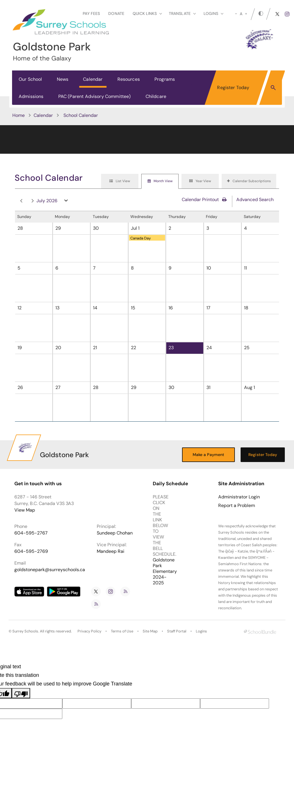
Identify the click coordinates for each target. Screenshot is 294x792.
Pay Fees (91, 13)
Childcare (156, 96)
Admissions (31, 96)
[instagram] (287, 14)
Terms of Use (122, 631)
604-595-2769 (31, 551)
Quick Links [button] (147, 13)
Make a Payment (209, 454)
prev (21, 201)
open (66, 202)
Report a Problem (236, 505)
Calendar (92, 79)
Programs (164, 79)
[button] (273, 87)
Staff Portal (176, 631)
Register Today (233, 87)
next (33, 201)
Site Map (150, 631)
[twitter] (277, 14)
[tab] (119, 181)
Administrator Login (239, 497)
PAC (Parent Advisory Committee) (94, 96)
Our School (30, 79)
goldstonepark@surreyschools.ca (49, 570)
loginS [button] (213, 13)
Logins (201, 631)
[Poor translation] (21, 693)
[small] (236, 13)
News (63, 79)
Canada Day (140, 238)
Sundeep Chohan (115, 533)
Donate (116, 13)
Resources (128, 79)
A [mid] (241, 13)
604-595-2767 (31, 533)
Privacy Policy (89, 631)
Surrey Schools (25, 631)
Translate (182, 13)
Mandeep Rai (110, 551)
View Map (24, 510)
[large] (246, 13)
